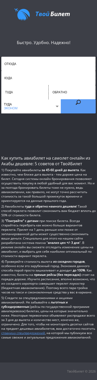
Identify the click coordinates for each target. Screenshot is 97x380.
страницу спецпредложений (23, 333)
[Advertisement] (48, 134)
